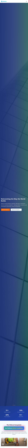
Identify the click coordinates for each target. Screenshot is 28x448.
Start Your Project (5, 210)
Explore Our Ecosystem (16, 210)
